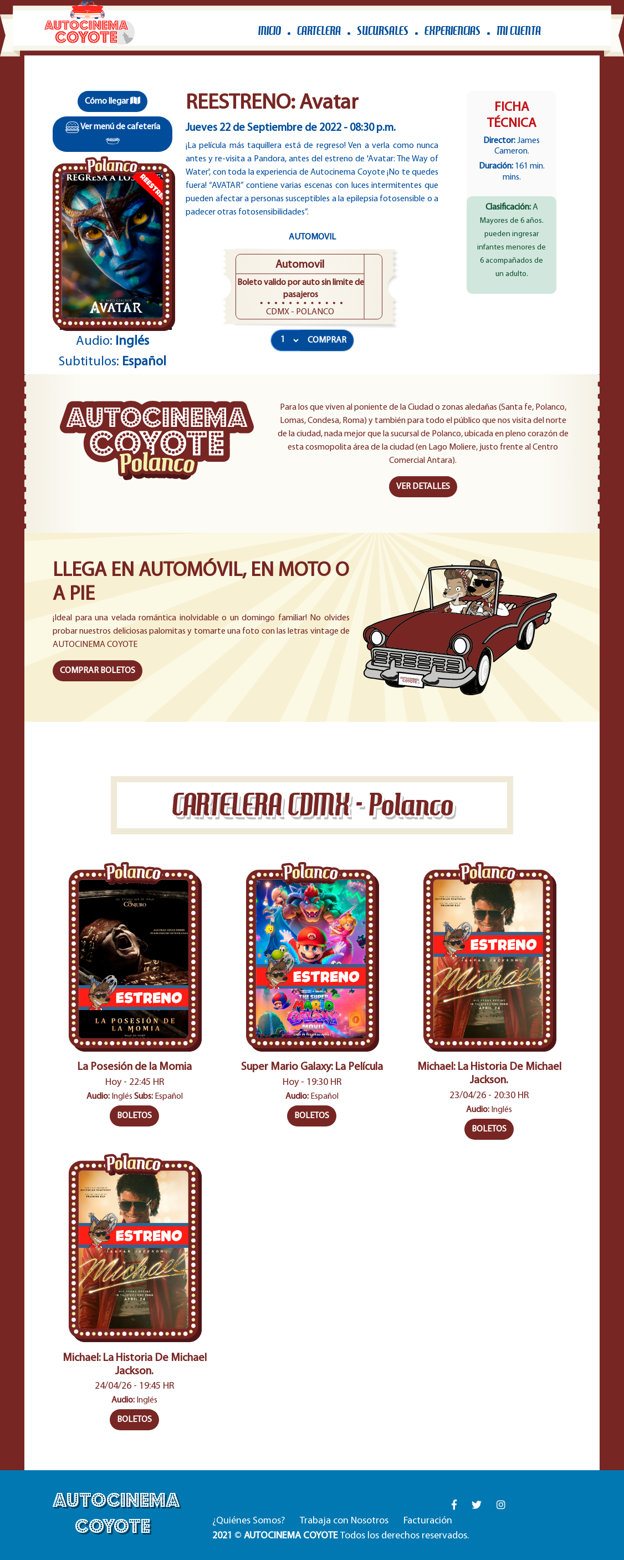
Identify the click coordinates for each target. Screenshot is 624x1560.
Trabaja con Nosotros (344, 1521)
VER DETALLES (423, 486)
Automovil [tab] (312, 237)
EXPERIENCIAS (452, 31)
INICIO (269, 31)
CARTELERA (319, 31)
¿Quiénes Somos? (248, 1521)
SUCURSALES (382, 31)
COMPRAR (327, 340)
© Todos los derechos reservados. (340, 1536)
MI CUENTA (519, 31)
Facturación (427, 1521)
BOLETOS (134, 1116)
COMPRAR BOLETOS (97, 670)
